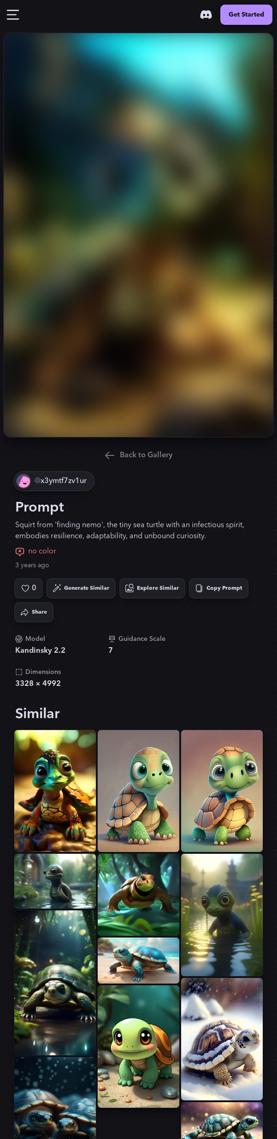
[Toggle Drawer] (13, 14)
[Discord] (206, 14)
